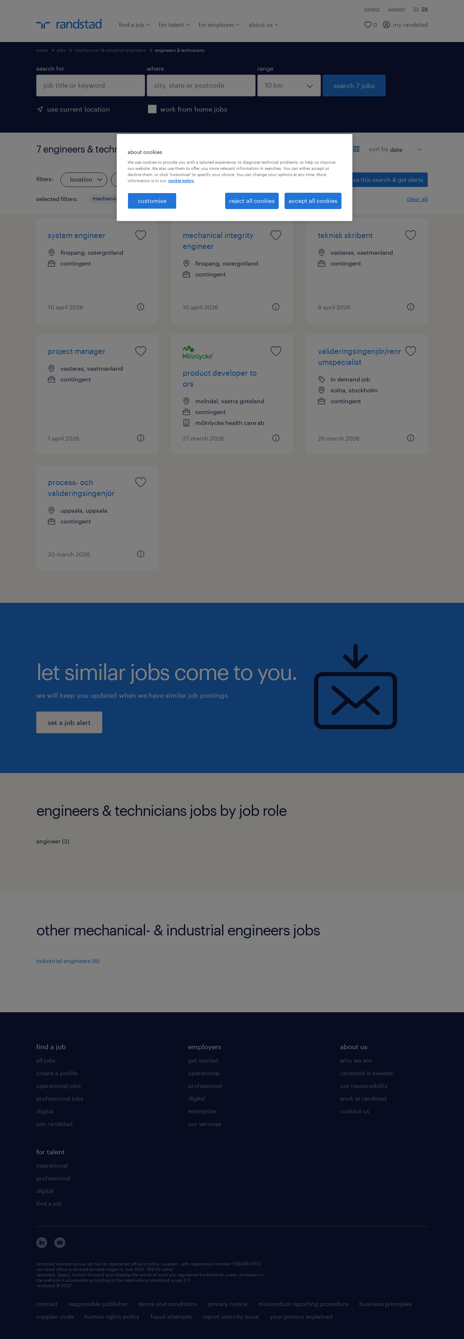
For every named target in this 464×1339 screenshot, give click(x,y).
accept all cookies (313, 200)
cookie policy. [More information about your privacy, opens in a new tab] (181, 180)
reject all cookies (252, 200)
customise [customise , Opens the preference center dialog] (152, 200)
